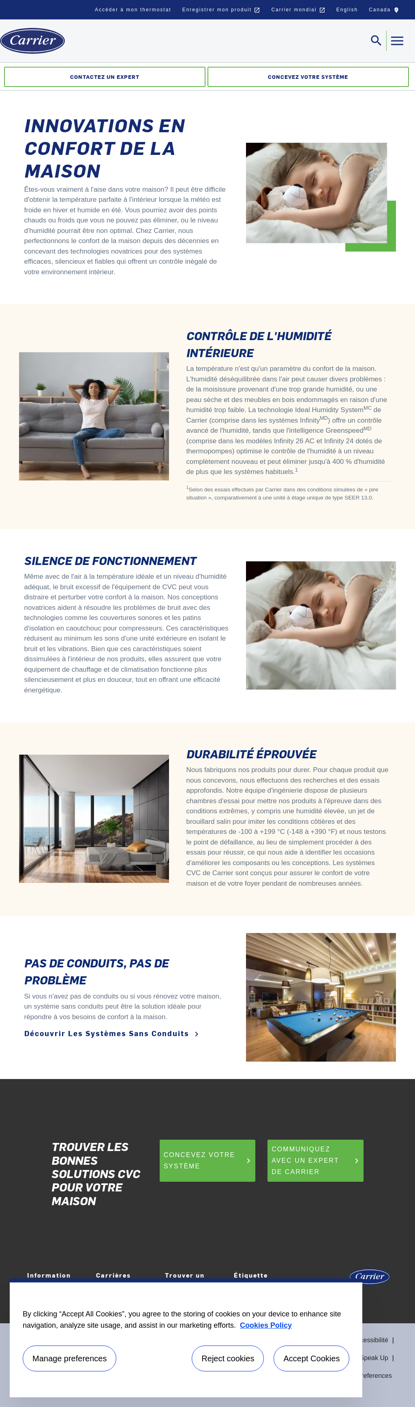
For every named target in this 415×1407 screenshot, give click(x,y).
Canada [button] (386, 12)
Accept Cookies (311, 1358)
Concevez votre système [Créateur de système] (308, 76)
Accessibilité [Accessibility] (370, 1340)
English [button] (347, 10)
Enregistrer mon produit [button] (221, 10)
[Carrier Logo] (369, 1279)
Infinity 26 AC (294, 441)
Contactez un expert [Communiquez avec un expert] (104, 76)
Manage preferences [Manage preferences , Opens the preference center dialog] (69, 1358)
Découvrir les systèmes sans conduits (112, 1033)
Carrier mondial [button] (298, 10)
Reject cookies (227, 1358)
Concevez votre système (209, 1160)
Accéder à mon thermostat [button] (133, 10)
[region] (186, 1337)
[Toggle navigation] (376, 41)
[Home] (32, 40)
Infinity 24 (339, 441)
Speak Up (374, 1357)
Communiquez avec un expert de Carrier (317, 1160)
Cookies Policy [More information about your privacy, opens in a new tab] (266, 1325)
